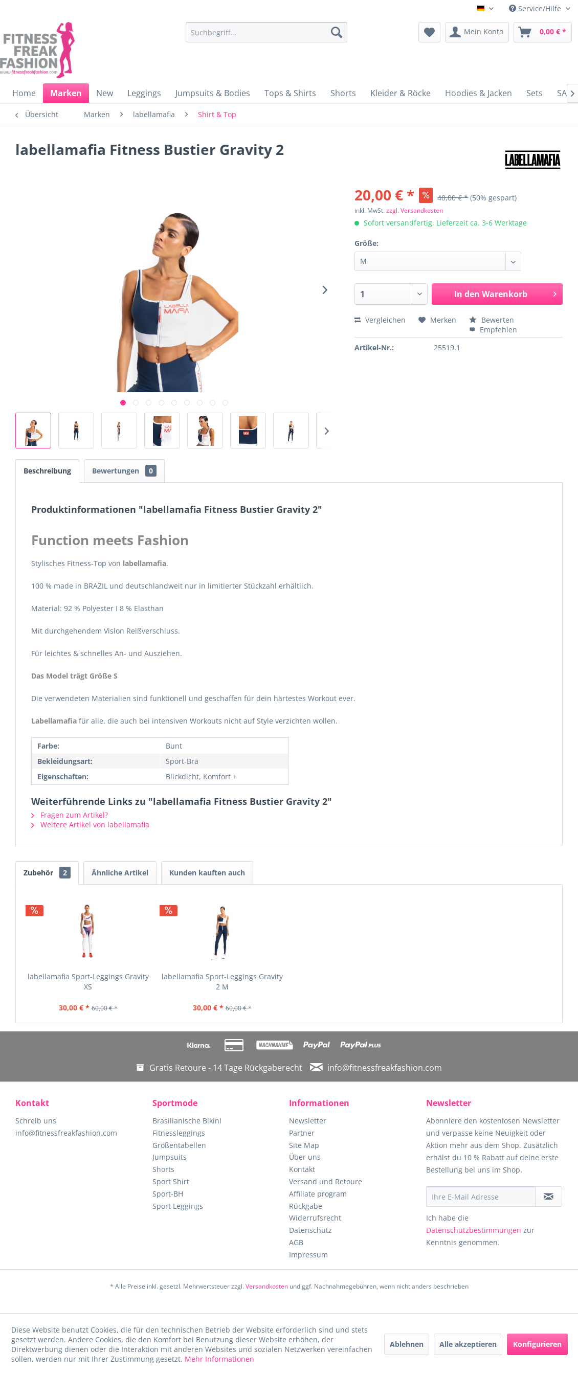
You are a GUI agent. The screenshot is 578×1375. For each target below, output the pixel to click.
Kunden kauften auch (207, 872)
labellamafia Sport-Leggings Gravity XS (88, 981)
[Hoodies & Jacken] (478, 93)
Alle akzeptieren (468, 1344)
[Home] (24, 93)
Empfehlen (493, 329)
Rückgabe (305, 1206)
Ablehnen (407, 1344)
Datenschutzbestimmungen (473, 1230)
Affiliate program (318, 1194)
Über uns (305, 1157)
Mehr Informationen (219, 1359)
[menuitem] (266, 32)
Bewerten (491, 320)
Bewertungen (124, 471)
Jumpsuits (169, 1157)
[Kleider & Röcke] (400, 93)
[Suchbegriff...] (266, 32)
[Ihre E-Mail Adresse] (481, 1196)
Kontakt (302, 1169)
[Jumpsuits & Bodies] (212, 93)
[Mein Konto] (477, 32)
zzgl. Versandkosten (414, 210)
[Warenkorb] (543, 32)
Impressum (308, 1254)
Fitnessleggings (178, 1133)
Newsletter (307, 1120)
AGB (296, 1242)
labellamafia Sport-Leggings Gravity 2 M (222, 981)
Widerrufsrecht (315, 1218)
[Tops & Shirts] (290, 93)
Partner (302, 1133)
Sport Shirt (170, 1181)
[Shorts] (343, 93)
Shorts (163, 1169)
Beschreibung (47, 471)
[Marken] (66, 93)
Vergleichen (380, 320)
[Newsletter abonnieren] (549, 1196)
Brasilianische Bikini (186, 1120)
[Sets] (534, 93)
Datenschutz (310, 1230)
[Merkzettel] (429, 32)
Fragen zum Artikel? (69, 815)
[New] (104, 93)
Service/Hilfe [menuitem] (536, 8)
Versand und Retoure (325, 1181)
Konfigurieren (537, 1344)
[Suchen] (336, 32)
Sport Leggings (177, 1206)
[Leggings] (144, 93)
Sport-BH (167, 1194)
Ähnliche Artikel (120, 872)
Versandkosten (267, 1286)
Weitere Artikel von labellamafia (90, 824)
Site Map (304, 1145)
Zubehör (47, 872)
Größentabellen (179, 1145)
